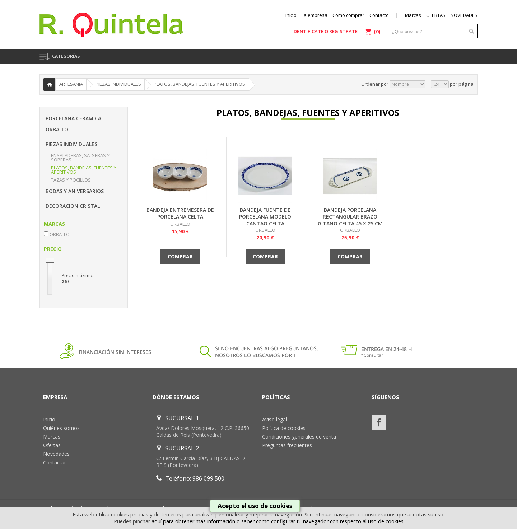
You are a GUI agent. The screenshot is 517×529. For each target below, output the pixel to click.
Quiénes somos (61, 428)
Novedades (56, 453)
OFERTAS (436, 15)
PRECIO (53, 248)
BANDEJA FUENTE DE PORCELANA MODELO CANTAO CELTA (265, 216)
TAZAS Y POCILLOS (71, 180)
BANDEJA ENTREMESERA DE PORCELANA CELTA (180, 213)
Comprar (180, 256)
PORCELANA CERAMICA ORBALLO (73, 124)
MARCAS (54, 223)
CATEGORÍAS (66, 56)
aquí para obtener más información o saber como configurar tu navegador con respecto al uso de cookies (278, 521)
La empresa (314, 15)
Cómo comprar (348, 15)
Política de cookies (284, 428)
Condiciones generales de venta (299, 436)
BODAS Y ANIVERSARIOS (75, 191)
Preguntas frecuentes (287, 445)
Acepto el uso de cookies (255, 506)
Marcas (413, 15)
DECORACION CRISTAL (73, 205)
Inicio (291, 15)
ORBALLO (180, 224)
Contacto (379, 15)
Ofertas (52, 445)
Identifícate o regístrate (325, 31)
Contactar (54, 462)
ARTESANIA (71, 84)
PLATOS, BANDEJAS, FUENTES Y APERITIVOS (83, 169)
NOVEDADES (464, 15)
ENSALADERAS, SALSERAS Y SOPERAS (80, 157)
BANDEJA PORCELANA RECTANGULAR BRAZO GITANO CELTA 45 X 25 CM (350, 216)
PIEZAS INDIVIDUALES (71, 144)
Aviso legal (274, 419)
